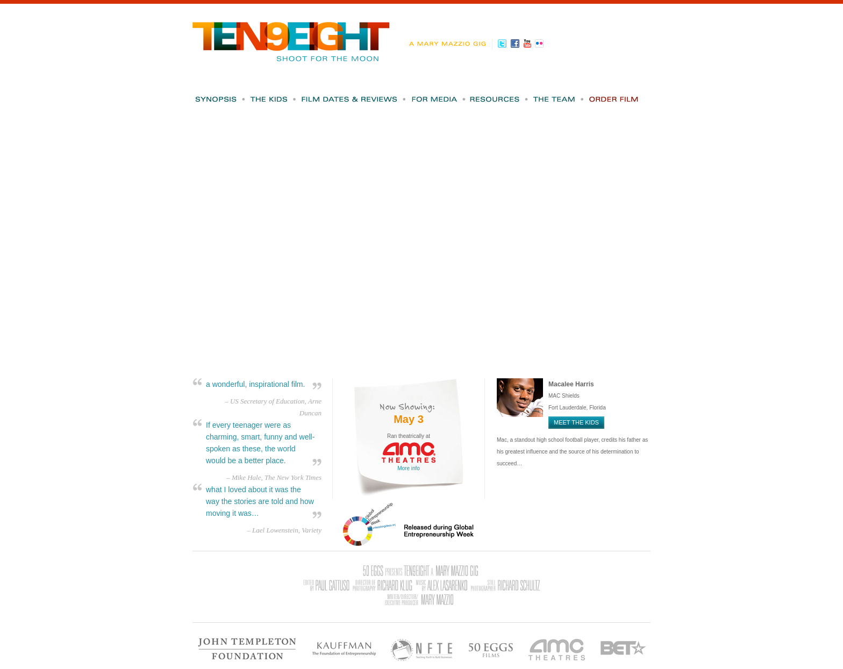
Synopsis (220, 99)
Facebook (516, 43)
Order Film (614, 99)
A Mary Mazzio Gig (450, 44)
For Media (438, 99)
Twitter (504, 43)
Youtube (529, 43)
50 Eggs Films (490, 648)
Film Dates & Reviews (354, 99)
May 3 (409, 419)
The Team (559, 99)
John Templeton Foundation (247, 648)
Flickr (541, 43)
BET (623, 648)
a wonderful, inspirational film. (255, 384)
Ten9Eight (291, 36)
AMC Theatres (556, 648)
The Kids (273, 99)
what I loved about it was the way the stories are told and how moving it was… (260, 501)
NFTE (422, 648)
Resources (499, 99)
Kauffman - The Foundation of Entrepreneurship (344, 648)
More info (408, 468)
